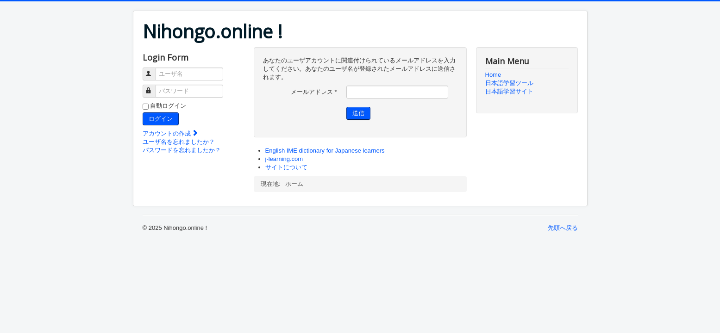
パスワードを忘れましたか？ (182, 150)
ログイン (161, 118)
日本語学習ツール (509, 83)
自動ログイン (168, 105)
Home (493, 74)
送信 (358, 113)
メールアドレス (314, 91)
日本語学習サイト (509, 91)
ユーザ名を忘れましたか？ (179, 141)
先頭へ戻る (563, 227)
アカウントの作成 (171, 133)
